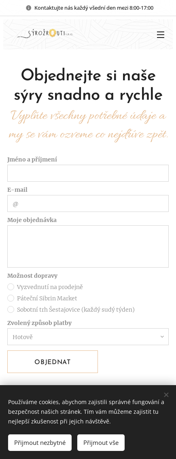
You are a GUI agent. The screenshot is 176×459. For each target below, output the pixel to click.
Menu (160, 34)
